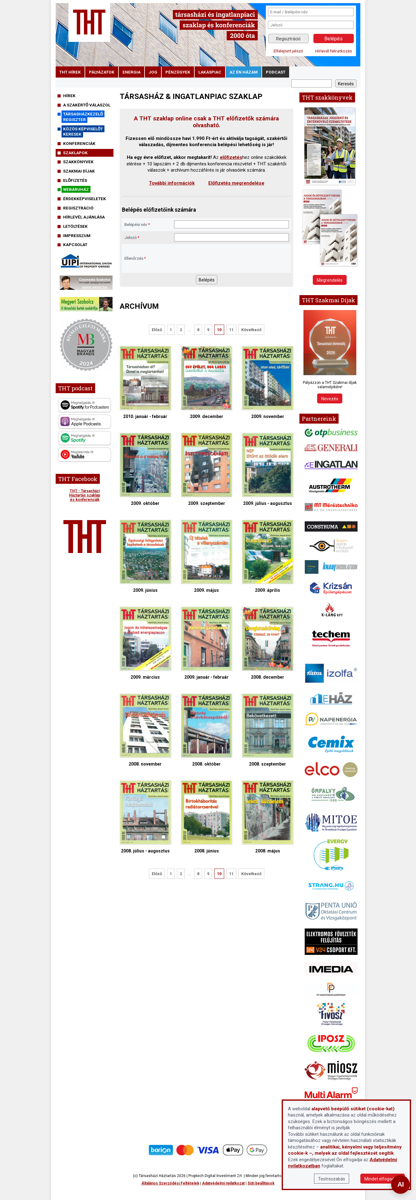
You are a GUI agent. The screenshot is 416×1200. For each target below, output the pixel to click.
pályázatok (101, 72)
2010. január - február (145, 382)
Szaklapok (75, 152)
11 (231, 329)
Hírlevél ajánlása (84, 216)
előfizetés (231, 157)
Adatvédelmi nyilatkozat (223, 1183)
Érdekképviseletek (84, 198)
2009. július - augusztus (267, 469)
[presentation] (221, 258)
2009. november (267, 382)
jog (153, 72)
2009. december (206, 382)
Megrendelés (330, 280)
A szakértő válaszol (86, 104)
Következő (251, 329)
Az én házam (243, 72)
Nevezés (329, 398)
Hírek (69, 95)
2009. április (267, 556)
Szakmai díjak (79, 171)
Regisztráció (288, 38)
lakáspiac (209, 72)
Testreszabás (331, 1178)
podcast (275, 72)
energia (131, 72)
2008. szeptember (267, 730)
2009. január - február (206, 643)
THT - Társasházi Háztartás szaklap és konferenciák (84, 495)
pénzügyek (177, 72)
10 (219, 329)
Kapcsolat (75, 244)
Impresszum (76, 235)
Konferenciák (79, 143)
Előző (157, 329)
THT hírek (70, 72)
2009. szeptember (206, 469)
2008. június (206, 816)
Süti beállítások (261, 1183)
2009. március (145, 643)
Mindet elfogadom (382, 1178)
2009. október (145, 469)
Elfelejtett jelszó (288, 50)
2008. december (267, 643)
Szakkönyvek (78, 161)
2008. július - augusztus (145, 816)
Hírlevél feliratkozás (333, 50)
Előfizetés (75, 180)
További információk (172, 183)
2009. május (206, 556)
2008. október (206, 730)
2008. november (145, 730)
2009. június (145, 556)
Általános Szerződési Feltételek (170, 1183)
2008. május (267, 816)
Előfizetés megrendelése (236, 183)
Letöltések (75, 226)
